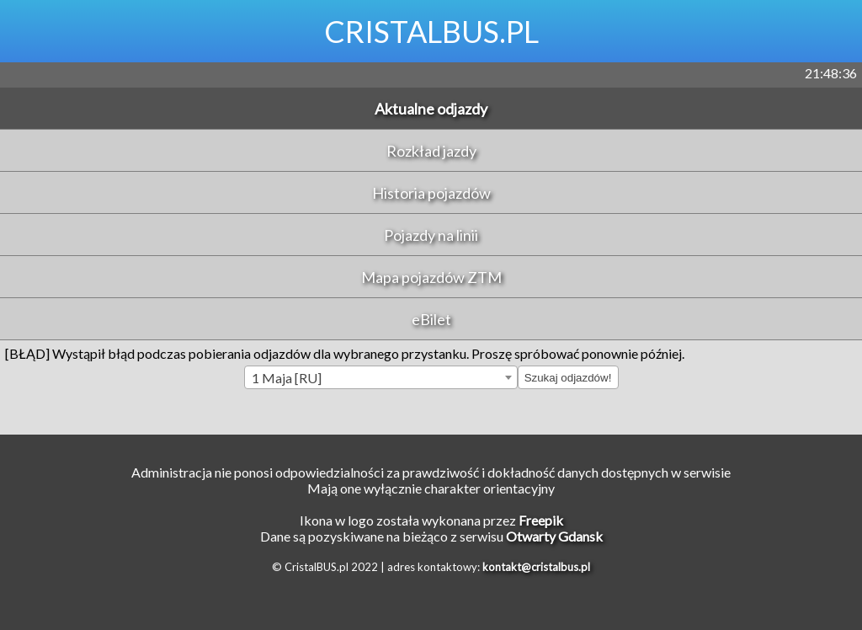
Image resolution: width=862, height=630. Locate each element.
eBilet (431, 319)
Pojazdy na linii (431, 235)
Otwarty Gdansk (554, 536)
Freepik (541, 520)
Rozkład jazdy (431, 150)
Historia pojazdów (431, 193)
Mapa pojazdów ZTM (431, 277)
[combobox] (381, 377)
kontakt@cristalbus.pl (536, 567)
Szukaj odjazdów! (568, 377)
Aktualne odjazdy (431, 108)
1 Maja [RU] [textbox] (287, 378)
